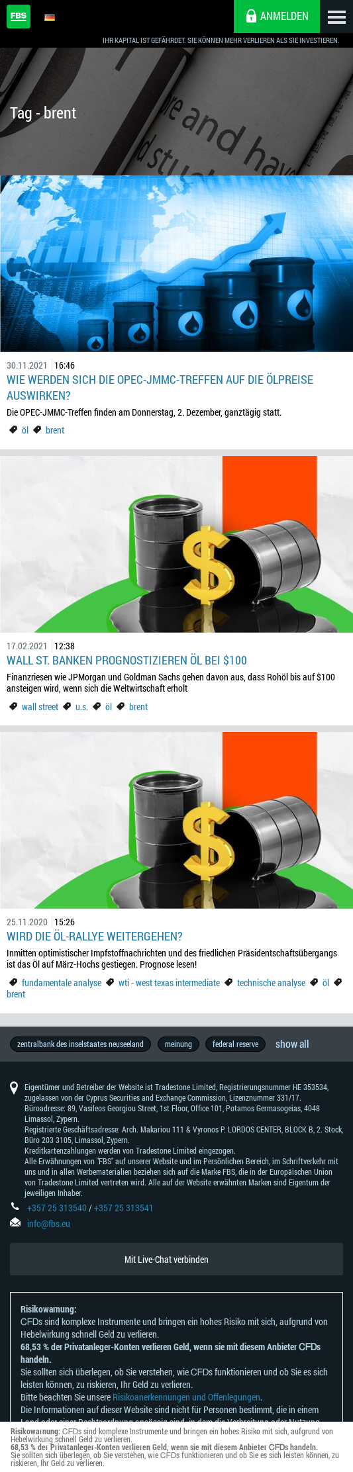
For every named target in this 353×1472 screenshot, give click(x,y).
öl (25, 430)
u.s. (82, 706)
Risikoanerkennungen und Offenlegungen (186, 1397)
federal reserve (236, 1043)
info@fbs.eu (48, 1224)
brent (55, 430)
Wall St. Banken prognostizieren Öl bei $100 (127, 660)
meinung (178, 1043)
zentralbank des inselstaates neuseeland (80, 1043)
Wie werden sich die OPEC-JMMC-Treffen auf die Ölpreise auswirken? (160, 387)
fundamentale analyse (61, 982)
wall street (40, 706)
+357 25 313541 (124, 1208)
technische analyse (271, 982)
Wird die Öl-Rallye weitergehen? (95, 936)
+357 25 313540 (57, 1208)
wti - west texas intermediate (169, 982)
